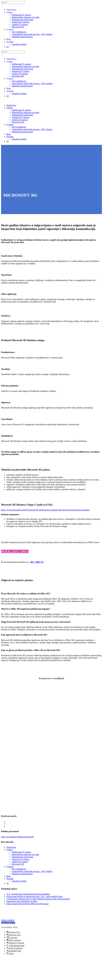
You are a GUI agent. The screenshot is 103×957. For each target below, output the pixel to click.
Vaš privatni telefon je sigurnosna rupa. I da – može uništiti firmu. (34, 896)
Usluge (9, 849)
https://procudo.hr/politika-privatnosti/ (17, 837)
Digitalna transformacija (22, 874)
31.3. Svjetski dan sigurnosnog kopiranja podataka (28, 894)
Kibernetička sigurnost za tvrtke (25, 854)
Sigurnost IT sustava (20, 859)
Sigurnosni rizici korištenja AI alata (21, 901)
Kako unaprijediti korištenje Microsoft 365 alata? (27, 904)
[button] (8, 923)
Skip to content (7, 920)
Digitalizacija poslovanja (22, 857)
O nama (9, 866)
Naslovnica (11, 847)
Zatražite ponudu (19, 881)
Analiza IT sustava (20, 862)
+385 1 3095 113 (36, 562)
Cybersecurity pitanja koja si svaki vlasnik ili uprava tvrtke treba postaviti (38, 899)
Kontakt (9, 878)
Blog (8, 876)
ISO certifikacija (19, 869)
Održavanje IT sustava (21, 852)
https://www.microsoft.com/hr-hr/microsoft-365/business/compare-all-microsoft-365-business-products (45, 510)
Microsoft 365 (18, 864)
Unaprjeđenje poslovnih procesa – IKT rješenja (32, 871)
